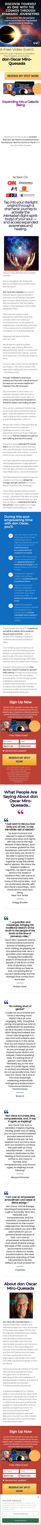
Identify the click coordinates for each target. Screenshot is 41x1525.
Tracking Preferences (20, 1514)
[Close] (38, 1497)
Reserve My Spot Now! (19, 759)
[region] (20, 1509)
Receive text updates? (16, 751)
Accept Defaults (20, 1520)
